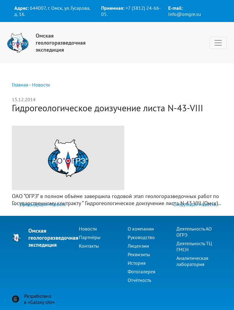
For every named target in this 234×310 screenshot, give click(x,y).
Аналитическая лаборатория (192, 261)
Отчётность (139, 280)
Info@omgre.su (184, 14)
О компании (141, 229)
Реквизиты (139, 254)
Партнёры (90, 237)
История (137, 263)
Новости (41, 85)
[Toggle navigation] (218, 43)
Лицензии (138, 246)
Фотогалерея (141, 271)
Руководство (141, 237)
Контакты (89, 246)
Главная (20, 85)
